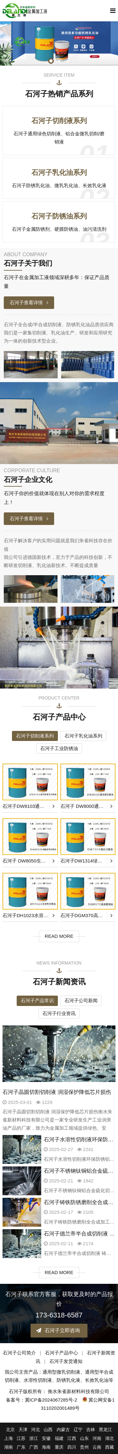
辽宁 (78, 1429)
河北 (35, 1429)
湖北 (109, 1438)
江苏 (21, 1438)
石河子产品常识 (37, 1000)
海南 (46, 1447)
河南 (97, 1438)
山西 (48, 1429)
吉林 (90, 1429)
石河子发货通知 (65, 1361)
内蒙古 (63, 1429)
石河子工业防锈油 (59, 748)
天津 (23, 1429)
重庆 (59, 1447)
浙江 (33, 1438)
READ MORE (59, 936)
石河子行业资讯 (59, 1013)
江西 (71, 1438)
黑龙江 (105, 1429)
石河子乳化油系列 (83, 735)
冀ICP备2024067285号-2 (51, 1400)
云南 (97, 1447)
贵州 (84, 1447)
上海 (8, 1438)
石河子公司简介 (19, 1352)
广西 (33, 1447)
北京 (10, 1429)
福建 (59, 1438)
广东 (21, 1447)
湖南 (8, 1447)
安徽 (46, 1438)
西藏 (109, 1447)
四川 (71, 1447)
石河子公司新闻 (81, 1000)
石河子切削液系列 (35, 735)
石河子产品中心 (61, 1352)
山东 (84, 1438)
